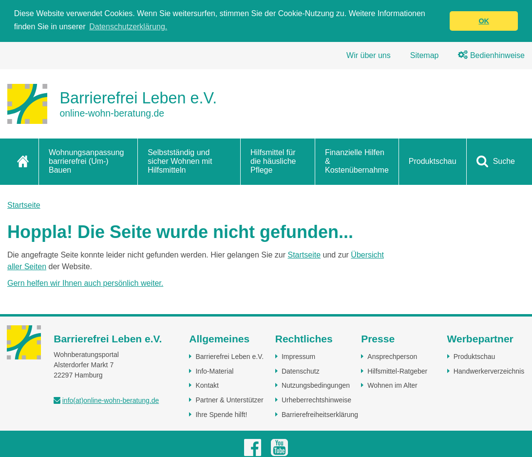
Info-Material (214, 371)
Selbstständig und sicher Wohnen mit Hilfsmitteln (180, 161)
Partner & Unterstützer (229, 399)
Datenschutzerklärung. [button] (128, 26)
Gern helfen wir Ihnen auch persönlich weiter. (85, 282)
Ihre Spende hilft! (221, 414)
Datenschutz (301, 371)
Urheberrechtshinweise (316, 399)
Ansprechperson (392, 356)
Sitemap (424, 55)
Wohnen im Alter (392, 385)
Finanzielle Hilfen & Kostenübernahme (357, 161)
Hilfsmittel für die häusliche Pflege (273, 161)
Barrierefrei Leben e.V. (229, 356)
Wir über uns (368, 55)
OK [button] (483, 21)
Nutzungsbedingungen (316, 385)
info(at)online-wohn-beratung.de (110, 400)
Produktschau (432, 161)
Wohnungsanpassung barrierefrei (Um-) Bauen (86, 161)
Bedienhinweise (491, 55)
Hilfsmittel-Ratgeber (397, 371)
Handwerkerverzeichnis (489, 371)
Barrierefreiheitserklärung (320, 414)
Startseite (23, 204)
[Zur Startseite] (112, 103)
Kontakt (206, 385)
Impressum (298, 356)
